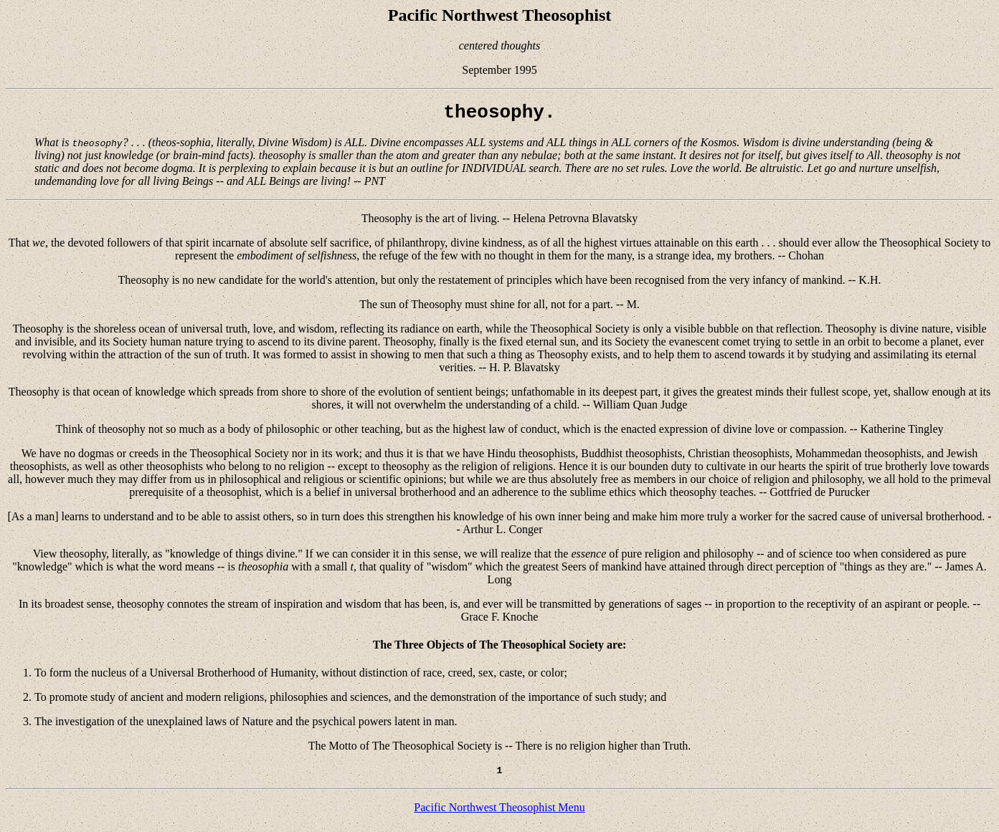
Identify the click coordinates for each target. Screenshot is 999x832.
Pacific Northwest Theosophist (500, 15)
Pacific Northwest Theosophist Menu (499, 814)
